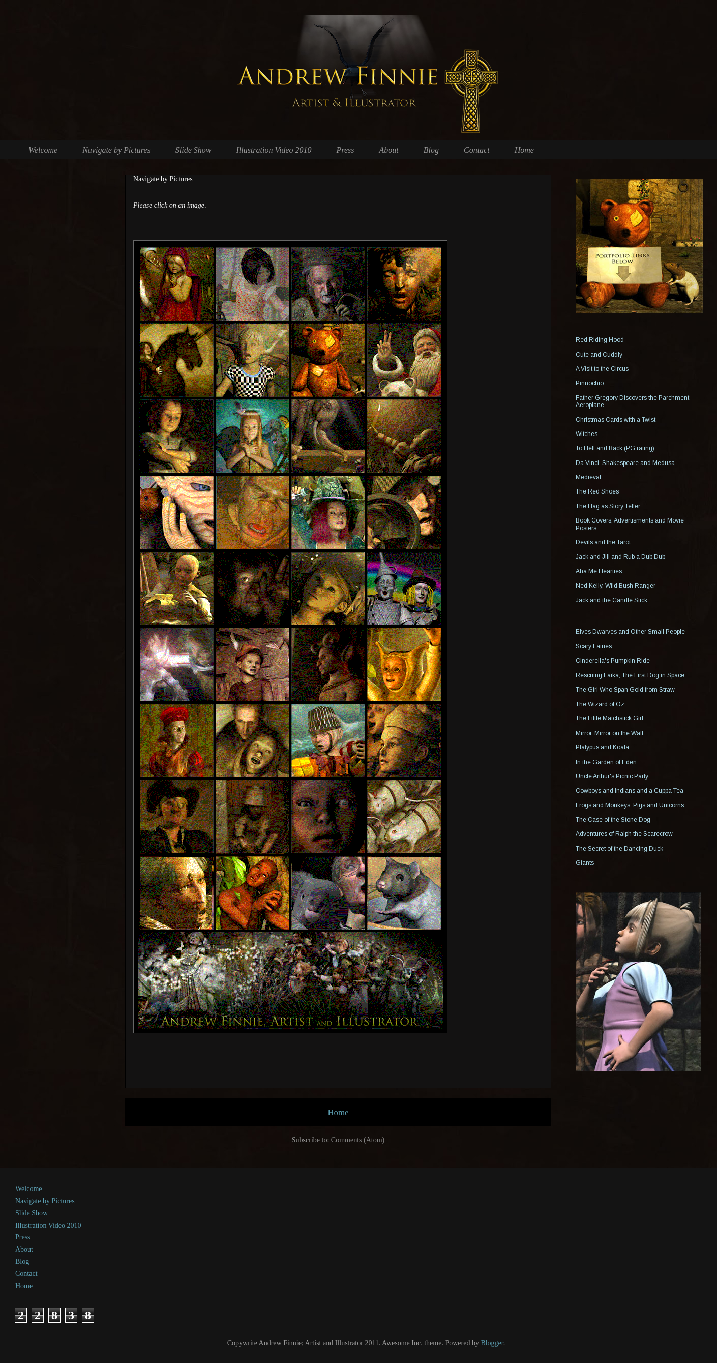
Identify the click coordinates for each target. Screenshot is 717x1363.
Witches (587, 434)
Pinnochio (590, 383)
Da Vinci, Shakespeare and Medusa (625, 463)
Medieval (588, 477)
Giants (585, 862)
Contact (477, 150)
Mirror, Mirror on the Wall (609, 733)
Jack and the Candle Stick (611, 600)
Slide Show (193, 150)
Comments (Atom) (357, 1140)
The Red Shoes (597, 491)
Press (345, 150)
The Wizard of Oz (600, 704)
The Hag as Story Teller (608, 506)
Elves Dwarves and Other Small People (630, 631)
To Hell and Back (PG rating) (615, 448)
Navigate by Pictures (116, 150)
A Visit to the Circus (602, 368)
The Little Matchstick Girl (609, 718)
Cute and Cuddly (599, 354)
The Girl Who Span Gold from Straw (625, 689)
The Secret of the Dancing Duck (619, 848)
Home (524, 150)
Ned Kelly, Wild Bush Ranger (615, 585)
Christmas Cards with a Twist (615, 419)
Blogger (492, 1343)
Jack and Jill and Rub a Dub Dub (620, 556)
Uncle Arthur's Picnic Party (612, 776)
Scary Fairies (594, 646)
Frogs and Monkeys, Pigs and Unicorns (630, 805)
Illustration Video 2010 (273, 150)
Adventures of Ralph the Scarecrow (624, 833)
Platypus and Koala (602, 747)
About (389, 150)
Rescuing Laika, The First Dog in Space (630, 675)
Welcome (42, 150)
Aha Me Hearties (599, 571)
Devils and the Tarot (603, 542)
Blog (431, 150)
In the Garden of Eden (606, 762)
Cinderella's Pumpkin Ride (613, 660)
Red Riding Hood (600, 339)
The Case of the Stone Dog (613, 819)
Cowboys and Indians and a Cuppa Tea (629, 790)
